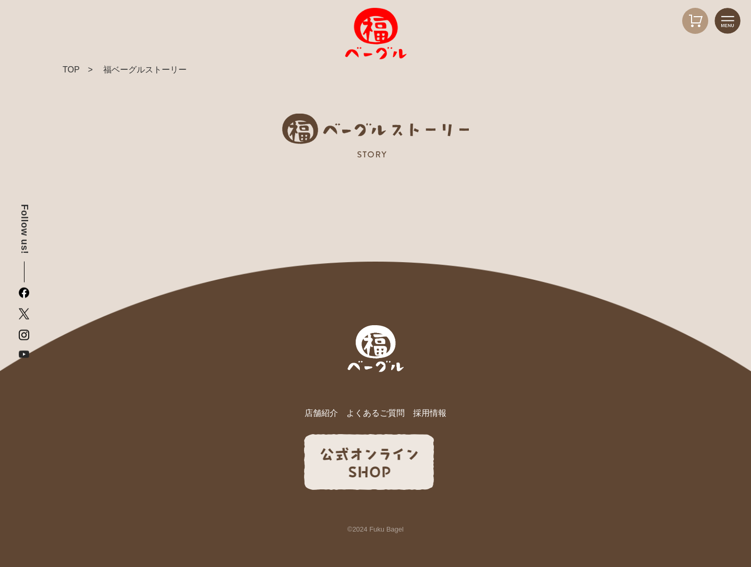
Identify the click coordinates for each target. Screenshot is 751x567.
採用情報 (429, 413)
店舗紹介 (321, 413)
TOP (71, 69)
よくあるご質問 (375, 413)
